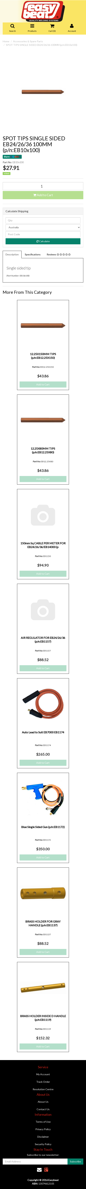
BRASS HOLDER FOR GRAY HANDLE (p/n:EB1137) (43, 923)
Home (6, 41)
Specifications (33, 254)
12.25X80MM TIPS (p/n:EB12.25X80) (43, 450)
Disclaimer (43, 1136)
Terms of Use (43, 1121)
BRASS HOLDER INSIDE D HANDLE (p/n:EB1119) (43, 1017)
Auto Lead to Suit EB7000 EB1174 (43, 732)
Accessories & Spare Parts (28, 41)
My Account (43, 1074)
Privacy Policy (43, 1129)
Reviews (59, 254)
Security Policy (43, 1144)
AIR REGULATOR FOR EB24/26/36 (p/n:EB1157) (43, 639)
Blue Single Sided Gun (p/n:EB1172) (43, 827)
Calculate (43, 241)
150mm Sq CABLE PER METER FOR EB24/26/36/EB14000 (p (43, 545)
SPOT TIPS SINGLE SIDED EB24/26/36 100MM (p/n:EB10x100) (41, 44)
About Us (43, 1101)
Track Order (43, 1081)
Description (12, 254)
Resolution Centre (43, 1089)
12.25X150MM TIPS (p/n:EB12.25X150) (43, 355)
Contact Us (43, 1109)
